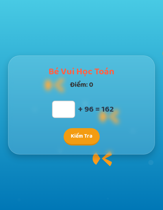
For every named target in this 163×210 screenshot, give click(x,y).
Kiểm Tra (81, 136)
